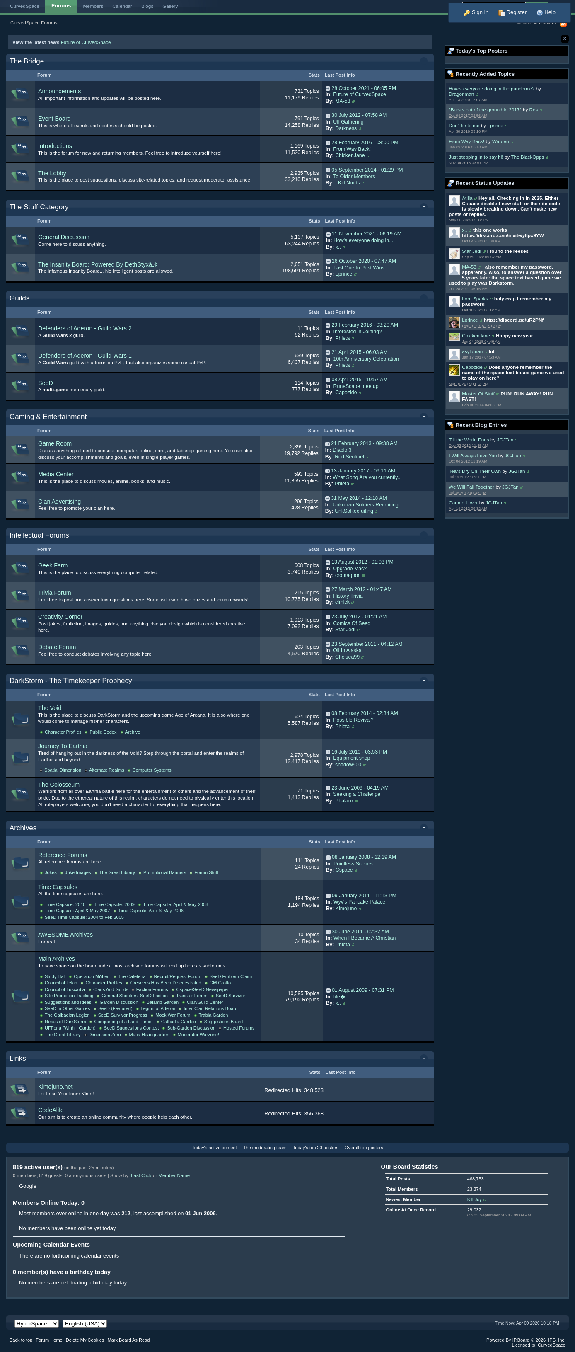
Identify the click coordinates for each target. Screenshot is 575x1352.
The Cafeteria (132, 976)
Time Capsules (57, 887)
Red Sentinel (349, 457)
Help (546, 12)
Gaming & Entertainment (48, 417)
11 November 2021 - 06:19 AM (366, 234)
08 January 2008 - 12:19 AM (364, 857)
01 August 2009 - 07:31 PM (363, 990)
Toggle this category (425, 61)
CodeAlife (51, 1110)
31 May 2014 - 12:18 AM (359, 498)
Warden (500, 141)
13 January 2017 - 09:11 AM (363, 471)
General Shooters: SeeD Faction (134, 995)
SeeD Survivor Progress (122, 1015)
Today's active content (214, 1147)
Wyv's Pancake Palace (359, 902)
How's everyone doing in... (363, 240)
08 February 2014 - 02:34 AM (364, 713)
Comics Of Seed (351, 623)
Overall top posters (364, 1147)
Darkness (346, 128)
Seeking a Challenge (356, 794)
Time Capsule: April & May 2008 (175, 904)
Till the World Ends (469, 439)
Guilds (19, 298)
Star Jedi (471, 251)
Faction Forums (152, 989)
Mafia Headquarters (149, 1034)
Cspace (344, 870)
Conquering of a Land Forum (123, 1021)
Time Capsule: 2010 (65, 904)
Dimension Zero (105, 1034)
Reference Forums (62, 855)
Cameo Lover (463, 502)
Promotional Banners (164, 872)
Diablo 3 (342, 450)
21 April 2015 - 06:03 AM (359, 352)
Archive (132, 731)
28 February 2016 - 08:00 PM (364, 142)
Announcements (59, 91)
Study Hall (55, 976)
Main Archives (56, 958)
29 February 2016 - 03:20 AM (364, 325)
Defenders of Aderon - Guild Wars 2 (85, 328)
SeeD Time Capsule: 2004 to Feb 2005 (84, 917)
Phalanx (344, 801)
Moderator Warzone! (198, 1034)
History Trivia (347, 596)
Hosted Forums (239, 1027)
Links (18, 1058)
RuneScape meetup (356, 386)
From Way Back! (466, 141)
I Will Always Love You (473, 455)
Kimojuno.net (55, 1086)
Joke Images (78, 872)
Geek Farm (53, 565)
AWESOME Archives (65, 934)
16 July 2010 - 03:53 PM (359, 752)
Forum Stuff (206, 872)
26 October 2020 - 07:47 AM (364, 261)
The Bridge (27, 61)
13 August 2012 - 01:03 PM (362, 562)
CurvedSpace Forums (34, 22)
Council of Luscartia (65, 989)
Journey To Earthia (62, 746)
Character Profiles (63, 731)
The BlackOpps (527, 157)
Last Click (141, 1175)
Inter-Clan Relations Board (210, 1008)
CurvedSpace (24, 6)
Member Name (174, 1175)
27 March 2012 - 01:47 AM (361, 589)
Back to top (21, 1339)
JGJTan (505, 439)
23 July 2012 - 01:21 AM (359, 617)
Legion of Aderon (158, 1008)
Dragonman (461, 94)
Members (93, 6)
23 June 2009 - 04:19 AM (360, 788)
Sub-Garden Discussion (191, 1027)
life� (339, 997)
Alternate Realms (106, 770)
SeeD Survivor (230, 995)
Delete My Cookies (85, 1339)
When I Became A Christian (364, 938)
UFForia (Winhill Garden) (70, 1027)
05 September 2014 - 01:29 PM (367, 170)
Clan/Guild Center (205, 1002)
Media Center (56, 474)
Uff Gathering (348, 122)
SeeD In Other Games (67, 1008)
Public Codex (102, 731)
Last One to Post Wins (358, 268)
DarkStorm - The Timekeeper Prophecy (71, 681)
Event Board (54, 118)
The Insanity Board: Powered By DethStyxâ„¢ (97, 264)
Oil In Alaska (347, 650)
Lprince (495, 125)
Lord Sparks (475, 298)
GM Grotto (220, 982)
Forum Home (49, 1339)
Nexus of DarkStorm (65, 1021)
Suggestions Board (223, 1021)
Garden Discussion (118, 1002)
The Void (49, 708)
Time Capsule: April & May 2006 (150, 910)
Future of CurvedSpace (86, 42)
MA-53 (469, 266)
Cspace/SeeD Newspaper (202, 989)
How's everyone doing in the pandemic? (491, 88)
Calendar (122, 6)
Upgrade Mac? (350, 569)
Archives (23, 828)
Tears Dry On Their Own (475, 471)
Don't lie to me (464, 125)
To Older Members (354, 176)
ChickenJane (476, 335)
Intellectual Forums (39, 535)
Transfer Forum (192, 995)
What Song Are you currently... (367, 477)
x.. (464, 230)
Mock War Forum (172, 1015)
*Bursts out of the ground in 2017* (485, 109)
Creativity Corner (60, 616)
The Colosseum (59, 784)
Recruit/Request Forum (177, 976)
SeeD (45, 383)
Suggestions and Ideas (68, 1002)
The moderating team (265, 1147)
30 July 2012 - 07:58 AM (359, 115)
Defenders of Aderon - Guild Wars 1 (85, 355)
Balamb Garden (163, 1002)
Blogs (147, 6)
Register (512, 12)
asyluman (472, 351)
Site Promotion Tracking (69, 995)
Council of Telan (61, 982)
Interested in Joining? (357, 331)
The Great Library (117, 872)
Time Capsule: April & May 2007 (77, 910)
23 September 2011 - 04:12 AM (367, 644)
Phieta (342, 338)
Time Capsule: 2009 (114, 904)
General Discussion (63, 237)
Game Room (55, 443)
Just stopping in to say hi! (476, 157)
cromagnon (348, 575)
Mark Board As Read (128, 1339)
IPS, (556, 1339)
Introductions (55, 146)
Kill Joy (474, 1199)
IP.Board (521, 1339)
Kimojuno (346, 908)
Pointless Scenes (353, 864)
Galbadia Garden (178, 1021)
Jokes (51, 872)
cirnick (342, 602)
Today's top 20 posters (315, 1147)
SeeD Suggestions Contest (131, 1027)
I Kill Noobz (348, 183)
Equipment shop (351, 758)
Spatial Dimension (62, 770)
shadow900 (348, 765)
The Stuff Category (39, 207)
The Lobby (52, 173)
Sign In (476, 12)
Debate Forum (57, 647)
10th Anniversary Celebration (366, 359)
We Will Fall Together (471, 486)
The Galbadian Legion (67, 1015)
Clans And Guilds (110, 989)
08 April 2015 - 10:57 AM (359, 380)
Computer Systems (152, 770)
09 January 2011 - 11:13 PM (364, 896)
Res (533, 109)
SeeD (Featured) (115, 1008)
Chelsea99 (347, 657)
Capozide (472, 367)
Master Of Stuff (478, 393)
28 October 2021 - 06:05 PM (363, 88)
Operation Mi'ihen (91, 976)
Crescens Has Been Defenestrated (165, 982)
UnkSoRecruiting (354, 511)
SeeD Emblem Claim (231, 976)
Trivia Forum (54, 592)
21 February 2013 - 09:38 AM (364, 443)
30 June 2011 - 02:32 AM (360, 932)
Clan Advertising (59, 501)
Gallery (170, 6)
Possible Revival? (353, 720)
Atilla (467, 198)
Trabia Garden (213, 1015)
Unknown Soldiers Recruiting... (368, 505)
